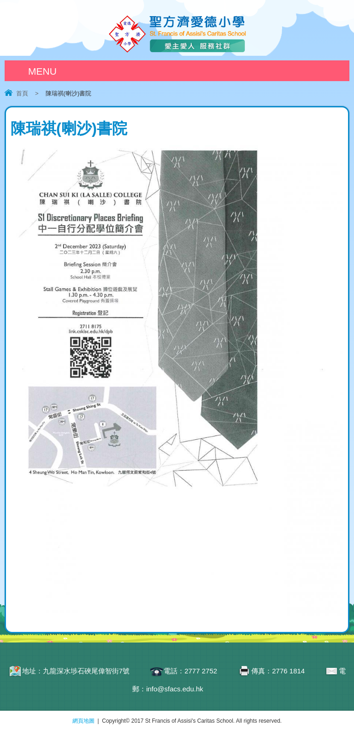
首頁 (22, 93)
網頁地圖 (83, 721)
